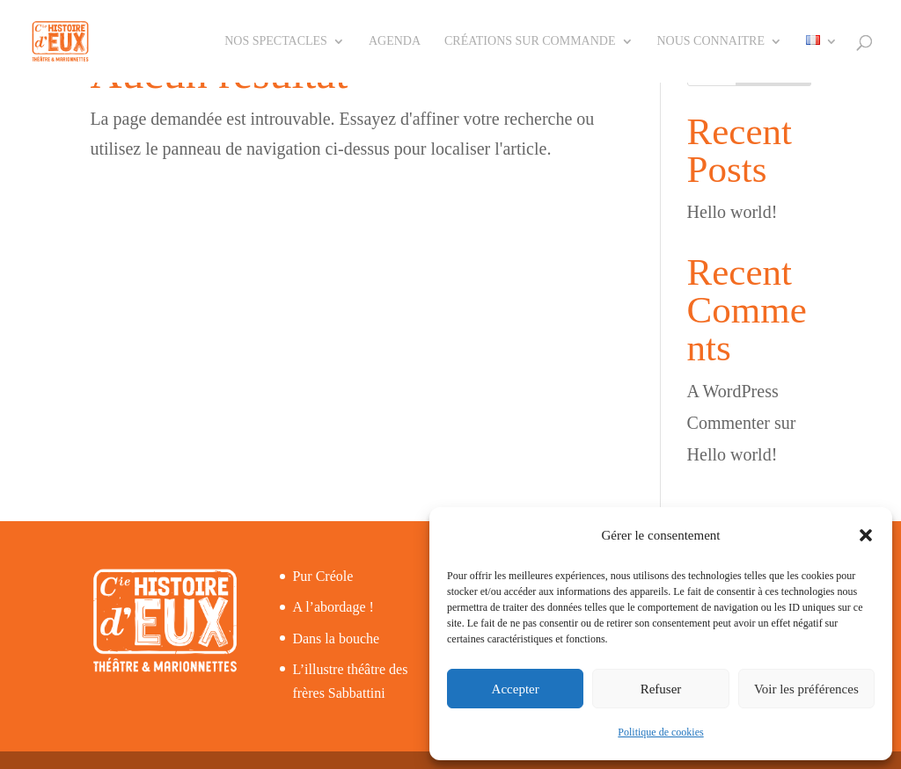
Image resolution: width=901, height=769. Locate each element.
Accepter (515, 689)
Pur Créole (322, 576)
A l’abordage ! (332, 606)
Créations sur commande (529, 41)
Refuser (661, 689)
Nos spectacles (275, 41)
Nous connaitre (711, 41)
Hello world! (732, 211)
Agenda (395, 41)
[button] (866, 535)
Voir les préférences (806, 689)
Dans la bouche (335, 638)
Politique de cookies (660, 732)
